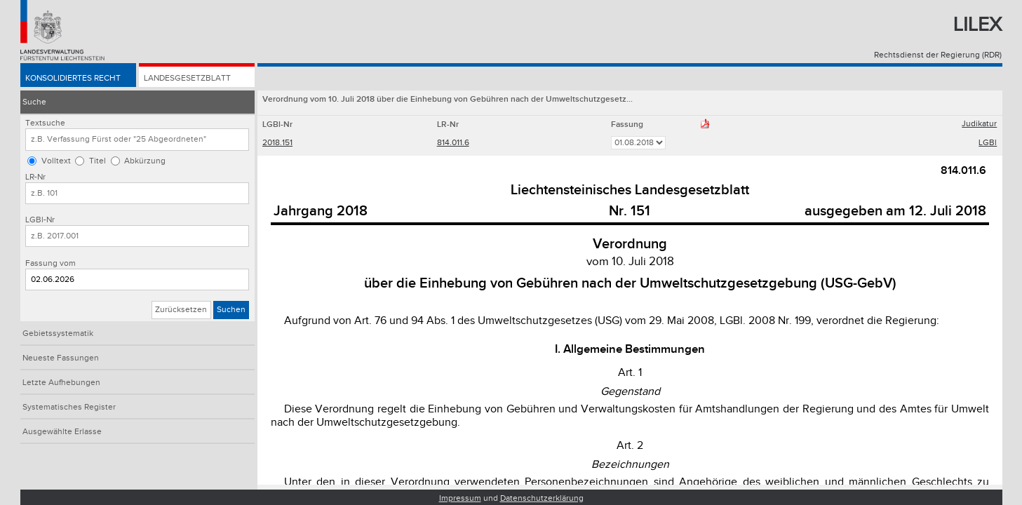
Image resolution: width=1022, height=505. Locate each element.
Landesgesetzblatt (187, 78)
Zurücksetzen (181, 309)
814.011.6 (453, 142)
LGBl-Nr (40, 220)
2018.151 (277, 142)
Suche (34, 102)
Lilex (977, 24)
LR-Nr (35, 177)
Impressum (460, 498)
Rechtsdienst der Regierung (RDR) (938, 55)
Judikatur (979, 124)
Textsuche (45, 123)
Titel (97, 161)
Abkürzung (145, 161)
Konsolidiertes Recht (73, 78)
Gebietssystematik (57, 333)
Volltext (56, 161)
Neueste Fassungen (60, 358)
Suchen (231, 309)
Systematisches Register (69, 407)
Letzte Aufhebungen (61, 382)
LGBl (988, 142)
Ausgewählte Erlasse (62, 431)
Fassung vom (50, 263)
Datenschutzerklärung (542, 498)
